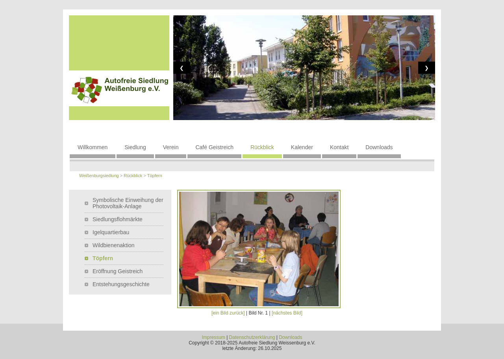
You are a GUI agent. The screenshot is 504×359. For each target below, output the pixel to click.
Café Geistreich (214, 147)
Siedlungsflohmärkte (118, 219)
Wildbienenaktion (114, 245)
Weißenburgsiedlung (99, 175)
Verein (171, 147)
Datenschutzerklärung (252, 337)
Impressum (213, 337)
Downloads (379, 147)
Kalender (302, 147)
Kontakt (339, 147)
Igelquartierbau (111, 232)
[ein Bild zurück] (228, 313)
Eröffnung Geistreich (118, 271)
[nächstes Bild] (287, 313)
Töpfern (154, 175)
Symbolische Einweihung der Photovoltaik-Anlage (128, 203)
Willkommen (92, 147)
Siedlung (135, 147)
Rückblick (262, 147)
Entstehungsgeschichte (121, 284)
